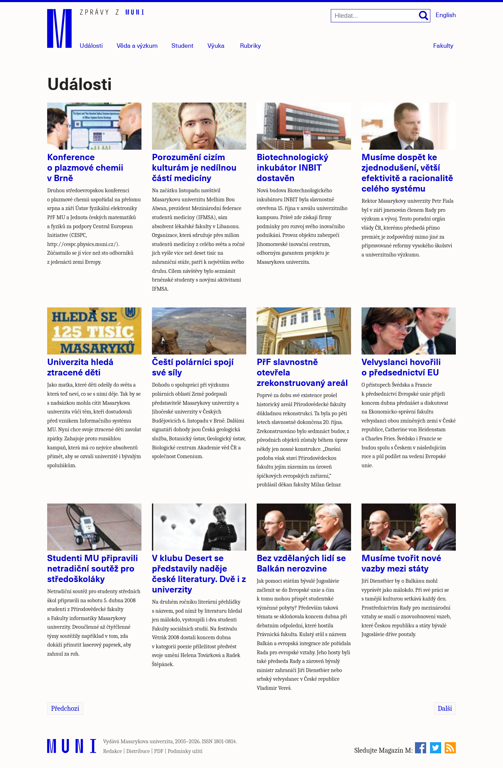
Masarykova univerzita (147, 741)
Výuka (216, 45)
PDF (158, 751)
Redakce (112, 751)
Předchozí (65, 708)
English (446, 14)
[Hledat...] (380, 15)
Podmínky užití (185, 751)
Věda (137, 45)
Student (183, 45)
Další (445, 708)
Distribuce (138, 751)
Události (91, 45)
